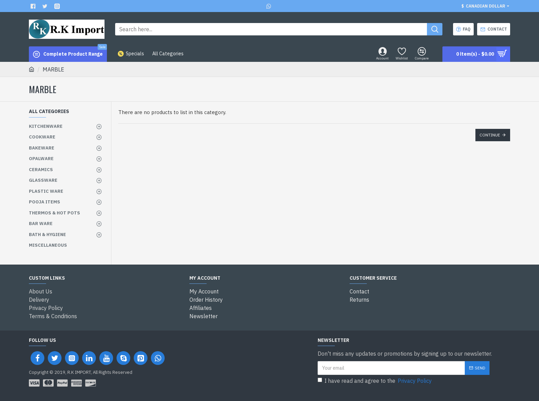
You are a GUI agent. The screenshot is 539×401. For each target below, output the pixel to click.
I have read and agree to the (375, 381)
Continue (490, 134)
